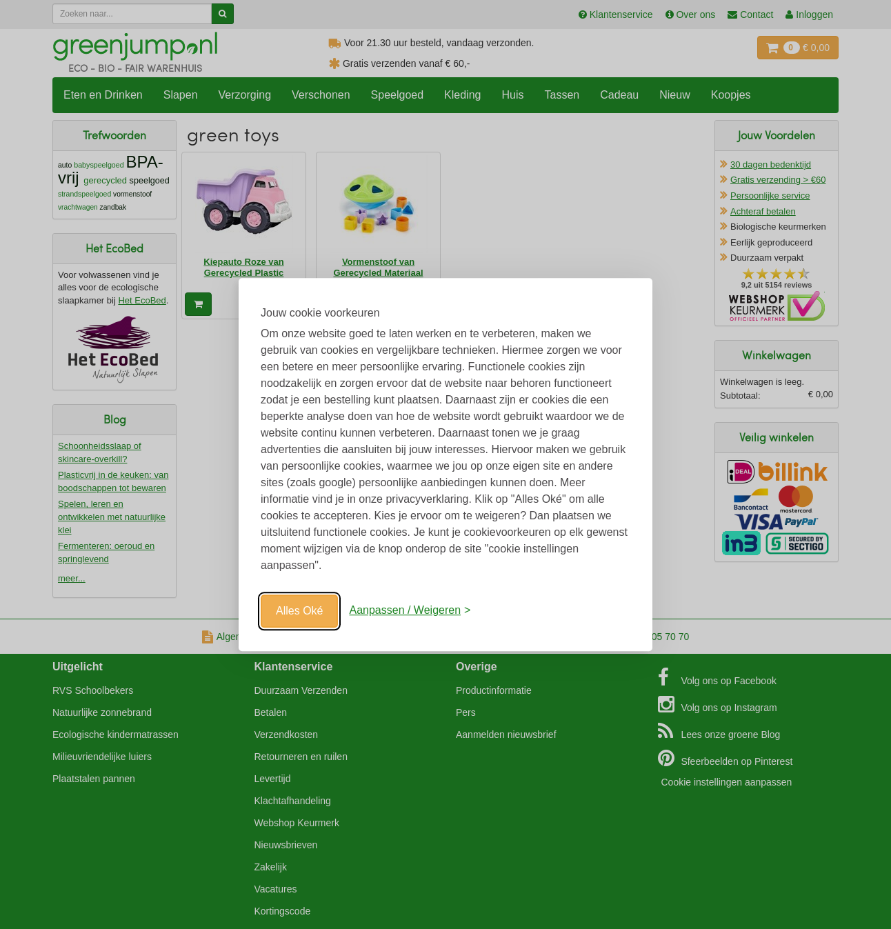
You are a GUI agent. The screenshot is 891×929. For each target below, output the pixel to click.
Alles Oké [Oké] (299, 611)
